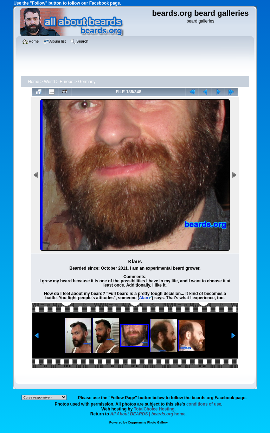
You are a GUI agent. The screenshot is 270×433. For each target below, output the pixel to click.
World (49, 81)
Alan (143, 297)
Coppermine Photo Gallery (148, 422)
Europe (66, 81)
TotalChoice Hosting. (155, 409)
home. (148, 414)
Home (33, 81)
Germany (86, 81)
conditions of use (203, 404)
